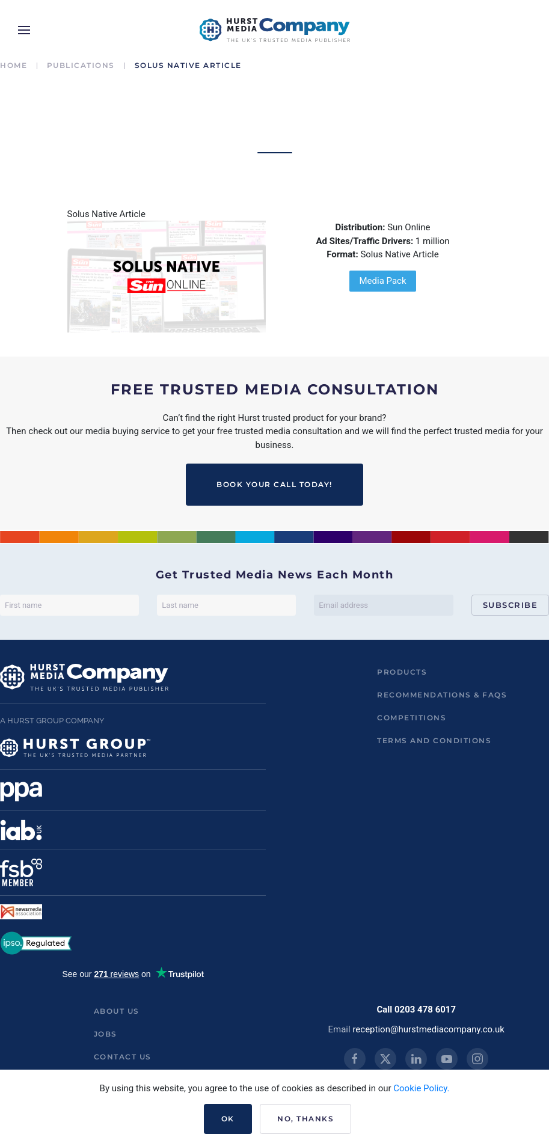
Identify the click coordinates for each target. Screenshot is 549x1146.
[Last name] (226, 605)
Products (402, 671)
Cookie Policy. (421, 1088)
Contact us (123, 1056)
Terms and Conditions (434, 740)
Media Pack (382, 280)
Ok (228, 1118)
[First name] (69, 605)
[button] (24, 30)
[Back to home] (275, 30)
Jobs (105, 1033)
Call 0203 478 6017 (416, 1009)
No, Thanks (305, 1118)
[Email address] (383, 605)
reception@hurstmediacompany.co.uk (428, 1029)
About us (117, 1011)
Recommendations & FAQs (442, 694)
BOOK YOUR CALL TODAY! (274, 484)
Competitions (411, 717)
